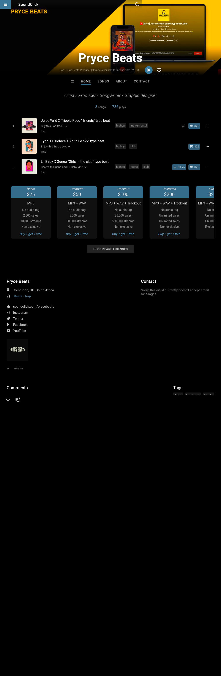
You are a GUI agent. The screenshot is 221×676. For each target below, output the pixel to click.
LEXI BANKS (92, 555)
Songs (103, 81)
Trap (42, 150)
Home (86, 81)
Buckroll (57, 555)
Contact (142, 81)
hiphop (121, 125)
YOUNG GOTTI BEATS (128, 555)
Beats (18, 294)
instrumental (139, 125)
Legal (116, 650)
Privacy (103, 650)
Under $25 (151, 579)
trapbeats (193, 393)
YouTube (19, 329)
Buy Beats (97, 579)
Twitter (18, 316)
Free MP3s (70, 579)
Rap (42, 131)
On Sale (124, 579)
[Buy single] (181, 165)
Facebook (20, 323)
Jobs (59, 650)
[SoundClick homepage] (28, 4)
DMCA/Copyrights (80, 650)
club (133, 145)
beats (134, 164)
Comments (17, 385)
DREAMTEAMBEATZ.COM (167, 555)
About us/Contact (38, 650)
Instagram (20, 310)
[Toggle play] (12, 125)
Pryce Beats (18, 279)
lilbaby (208, 393)
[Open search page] (216, 4)
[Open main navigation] (5, 4)
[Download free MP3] (185, 126)
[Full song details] (209, 126)
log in (39, 403)
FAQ (18, 650)
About (121, 81)
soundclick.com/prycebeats (33, 304)
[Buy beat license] (196, 126)
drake (178, 393)
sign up (23, 403)
